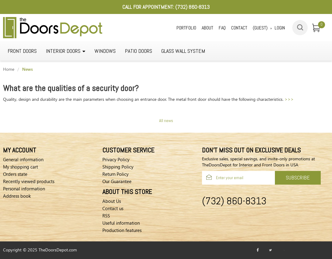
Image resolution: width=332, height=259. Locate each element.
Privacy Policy (115, 159)
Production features (122, 230)
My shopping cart (20, 167)
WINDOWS (105, 50)
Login (280, 28)
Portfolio (186, 28)
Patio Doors (138, 50)
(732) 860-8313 (192, 6)
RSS (106, 216)
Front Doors (22, 50)
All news (166, 120)
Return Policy (115, 174)
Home (8, 69)
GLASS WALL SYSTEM (183, 50)
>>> (289, 99)
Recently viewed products (28, 181)
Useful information (121, 223)
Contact (239, 28)
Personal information (24, 189)
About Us (111, 201)
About (207, 28)
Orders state (15, 174)
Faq (222, 28)
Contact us (112, 208)
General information (23, 159)
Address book (17, 196)
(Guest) (260, 28)
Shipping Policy (117, 167)
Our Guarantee (117, 181)
